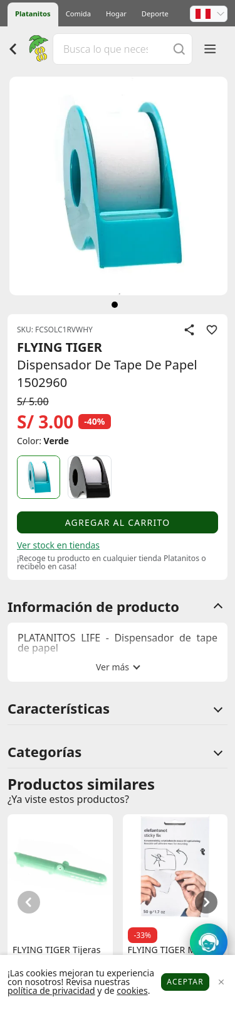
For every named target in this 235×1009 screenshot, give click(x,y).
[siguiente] (115, 304)
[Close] (220, 982)
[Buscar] (179, 49)
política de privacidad (51, 990)
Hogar (116, 13)
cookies (132, 990)
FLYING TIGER (59, 347)
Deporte (155, 13)
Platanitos (33, 13)
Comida (78, 13)
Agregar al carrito (117, 522)
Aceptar (185, 981)
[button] (208, 14)
